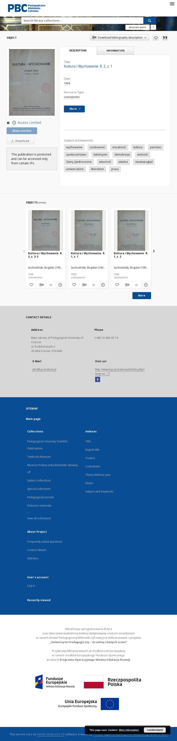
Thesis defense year (98, 475)
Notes (89, 483)
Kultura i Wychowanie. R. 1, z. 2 (131, 254)
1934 (67, 83)
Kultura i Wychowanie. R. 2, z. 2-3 (45, 254)
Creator (90, 458)
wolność (142, 154)
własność (105, 162)
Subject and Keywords (99, 491)
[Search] (149, 20)
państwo (155, 147)
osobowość (97, 147)
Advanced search (137, 27)
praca (115, 169)
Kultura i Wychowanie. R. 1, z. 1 (88, 254)
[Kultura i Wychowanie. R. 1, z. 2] (131, 230)
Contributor (92, 466)
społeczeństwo (76, 154)
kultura (138, 147)
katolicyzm (100, 154)
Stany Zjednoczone (79, 162)
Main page (33, 419)
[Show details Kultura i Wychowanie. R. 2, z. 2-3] (60, 285)
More (141, 295)
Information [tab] (116, 50)
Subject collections (39, 480)
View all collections (39, 518)
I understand (155, 730)
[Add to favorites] (156, 37)
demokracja (122, 154)
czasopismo (72, 97)
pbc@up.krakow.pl (44, 369)
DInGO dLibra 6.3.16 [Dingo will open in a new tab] (51, 734)
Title (88, 441)
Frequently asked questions (44, 541)
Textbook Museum (39, 457)
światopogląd (144, 162)
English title (92, 450)
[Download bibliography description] (41, 285)
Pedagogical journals (40, 497)
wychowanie (74, 147)
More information (129, 730)
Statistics (32, 558)
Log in (31, 585)
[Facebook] (97, 380)
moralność (119, 147)
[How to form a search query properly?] (153, 27)
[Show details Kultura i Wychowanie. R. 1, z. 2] (145, 285)
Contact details (36, 550)
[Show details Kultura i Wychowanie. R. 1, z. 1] (103, 285)
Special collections (39, 489)
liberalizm (97, 169)
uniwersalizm (75, 169)
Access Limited (24, 122)
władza (123, 162)
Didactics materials (39, 505)
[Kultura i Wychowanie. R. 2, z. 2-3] (45, 230)
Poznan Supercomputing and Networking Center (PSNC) (130, 734)
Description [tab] (77, 50)
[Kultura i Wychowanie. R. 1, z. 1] (88, 230)
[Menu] (172, 3)
